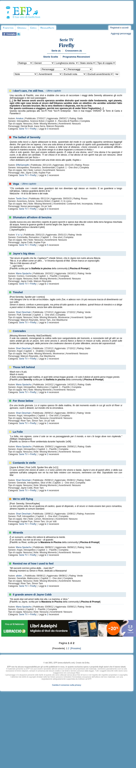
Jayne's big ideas (24, 253)
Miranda (18, 532)
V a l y (19, 234)
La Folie (18, 431)
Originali (21, 27)
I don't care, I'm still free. (28, 90)
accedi (125, 27)
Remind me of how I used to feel (33, 563)
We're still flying (23, 498)
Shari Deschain (23, 312)
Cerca (33, 27)
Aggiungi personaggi (121, 33)
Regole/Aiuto (47, 27)
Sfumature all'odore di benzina (32, 217)
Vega (16, 183)
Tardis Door (21, 198)
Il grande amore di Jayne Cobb (32, 594)
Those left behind (24, 367)
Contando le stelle (24, 462)
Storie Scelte (50, 56)
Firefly (67, 45)
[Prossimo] (75, 648)
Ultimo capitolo (53, 90)
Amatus (19, 118)
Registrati (115, 27)
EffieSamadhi (22, 165)
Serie (56, 50)
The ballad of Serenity (27, 137)
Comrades (19, 331)
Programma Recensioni (76, 56)
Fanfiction (8, 27)
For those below (23, 400)
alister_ (19, 575)
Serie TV (66, 40)
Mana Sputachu (23, 273)
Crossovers (73, 50)
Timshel (18, 292)
